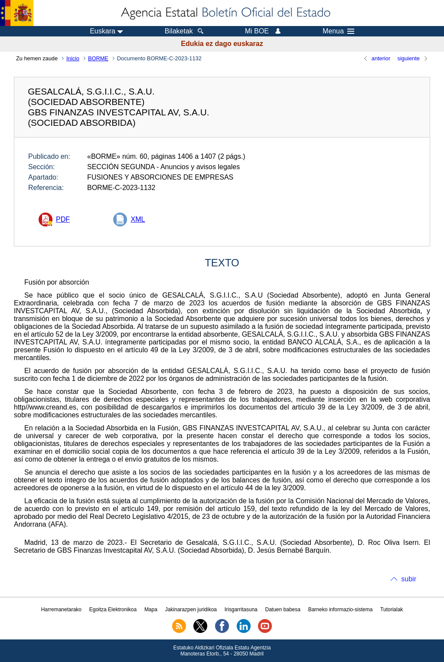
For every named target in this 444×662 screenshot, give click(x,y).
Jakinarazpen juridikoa (191, 609)
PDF (63, 219)
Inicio (72, 58)
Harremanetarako (61, 609)
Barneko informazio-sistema (340, 609)
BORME (98, 58)
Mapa (150, 609)
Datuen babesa (282, 609)
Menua (338, 31)
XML (138, 219)
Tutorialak (391, 609)
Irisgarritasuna (241, 609)
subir (408, 579)
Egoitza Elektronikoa (113, 609)
